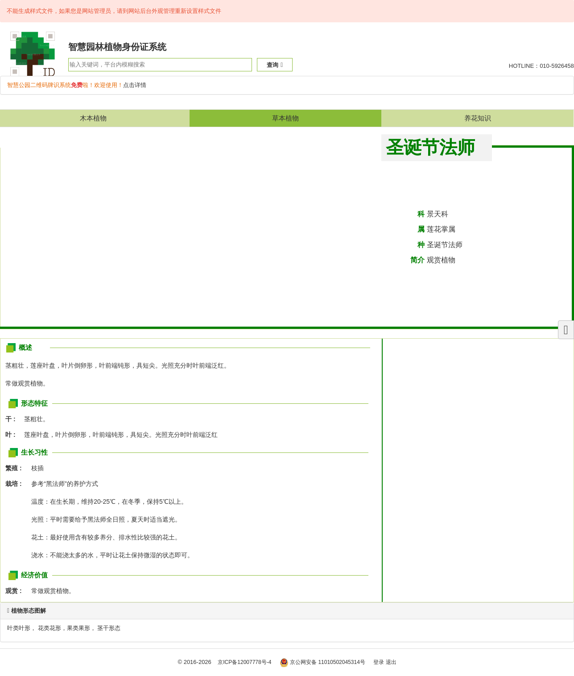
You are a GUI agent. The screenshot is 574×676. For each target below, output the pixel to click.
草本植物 (285, 118)
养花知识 (477, 118)
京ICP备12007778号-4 (244, 662)
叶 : (13, 434)
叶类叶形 (18, 628)
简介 (417, 260)
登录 (378, 662)
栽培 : (16, 483)
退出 (391, 662)
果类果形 (78, 628)
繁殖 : (16, 468)
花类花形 (49, 628)
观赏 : (16, 590)
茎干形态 (108, 628)
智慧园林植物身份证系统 (117, 47)
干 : (13, 419)
